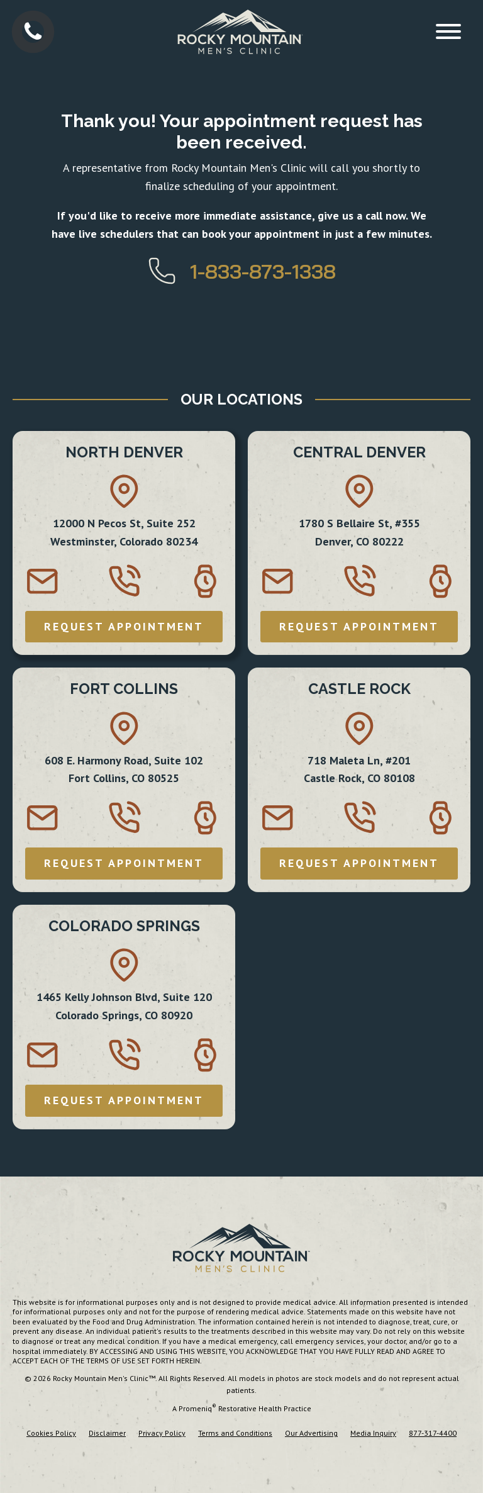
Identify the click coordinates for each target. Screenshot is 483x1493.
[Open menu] (448, 31)
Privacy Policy (162, 1433)
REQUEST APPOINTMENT (124, 626)
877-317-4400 (433, 1433)
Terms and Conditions (235, 1433)
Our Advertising (311, 1433)
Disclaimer (107, 1433)
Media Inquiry (373, 1433)
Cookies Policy (51, 1433)
